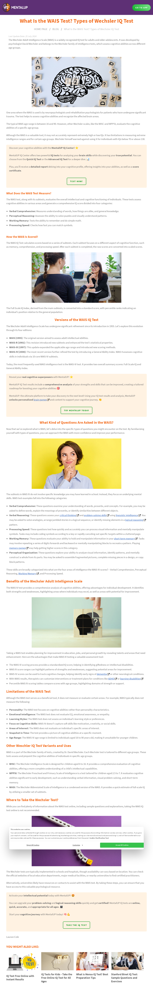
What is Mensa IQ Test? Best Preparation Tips (92, 976)
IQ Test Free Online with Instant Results (20, 977)
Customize (78, 845)
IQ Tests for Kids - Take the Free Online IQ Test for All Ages (56, 978)
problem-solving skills (95, 515)
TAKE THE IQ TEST (76, 925)
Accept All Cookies (122, 845)
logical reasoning (134, 520)
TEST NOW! (76, 181)
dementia (102, 674)
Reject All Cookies (33, 845)
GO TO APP (141, 7)
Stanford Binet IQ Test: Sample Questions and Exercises (124, 978)
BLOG (55, 29)
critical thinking (68, 515)
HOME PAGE (40, 29)
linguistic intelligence (127, 515)
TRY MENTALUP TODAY (76, 410)
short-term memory (124, 538)
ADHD (111, 678)
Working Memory (27, 573)
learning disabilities (130, 678)
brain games (40, 399)
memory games (17, 548)
